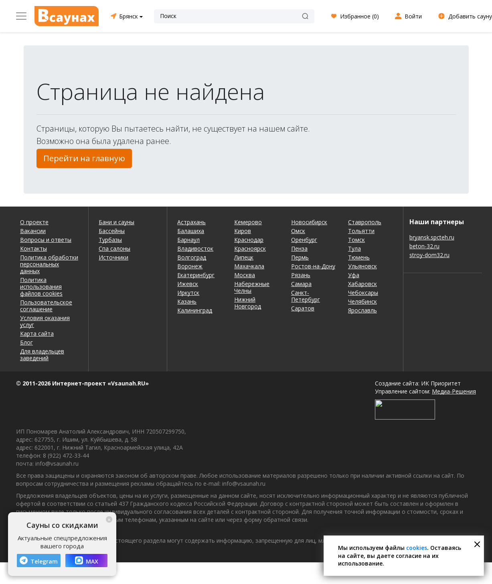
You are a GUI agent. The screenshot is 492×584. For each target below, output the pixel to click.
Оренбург (304, 239)
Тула (354, 248)
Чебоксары (363, 292)
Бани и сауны (116, 222)
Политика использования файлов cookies (41, 286)
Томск (356, 239)
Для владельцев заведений (42, 354)
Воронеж (189, 266)
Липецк (243, 257)
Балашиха (190, 230)
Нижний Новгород (247, 303)
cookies (416, 548)
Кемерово (248, 222)
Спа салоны (114, 248)
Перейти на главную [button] (84, 158)
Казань (186, 301)
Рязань (300, 275)
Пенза (299, 248)
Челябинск (362, 301)
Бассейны (112, 230)
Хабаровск (362, 283)
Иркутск (188, 292)
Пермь (300, 257)
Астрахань (191, 222)
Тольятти (361, 230)
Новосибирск (309, 222)
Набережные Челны (251, 287)
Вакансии (33, 230)
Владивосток (195, 248)
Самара (301, 283)
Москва (244, 275)
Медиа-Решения (454, 391)
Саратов (302, 308)
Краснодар (248, 239)
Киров (242, 230)
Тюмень (359, 257)
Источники (113, 257)
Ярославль (362, 310)
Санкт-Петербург (305, 296)
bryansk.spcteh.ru (431, 237)
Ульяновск (362, 266)
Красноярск (250, 248)
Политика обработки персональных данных (49, 264)
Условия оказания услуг (45, 321)
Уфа (353, 275)
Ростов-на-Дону (313, 266)
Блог (26, 342)
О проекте (34, 222)
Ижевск (187, 283)
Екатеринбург (196, 275)
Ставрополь (364, 222)
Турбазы (110, 239)
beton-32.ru (424, 246)
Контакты (33, 248)
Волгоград (191, 257)
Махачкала (249, 266)
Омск (298, 230)
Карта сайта (37, 333)
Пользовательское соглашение (46, 305)
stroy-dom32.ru (429, 254)
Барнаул (188, 239)
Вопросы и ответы (45, 239)
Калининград (194, 310)
